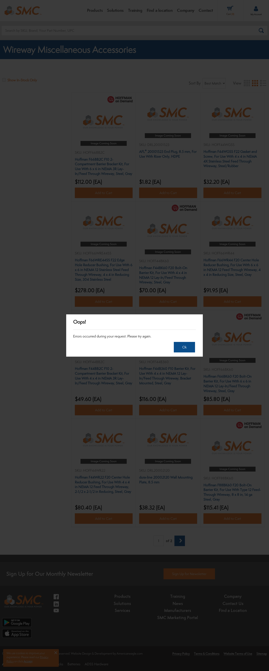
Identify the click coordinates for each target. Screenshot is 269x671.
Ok (184, 347)
